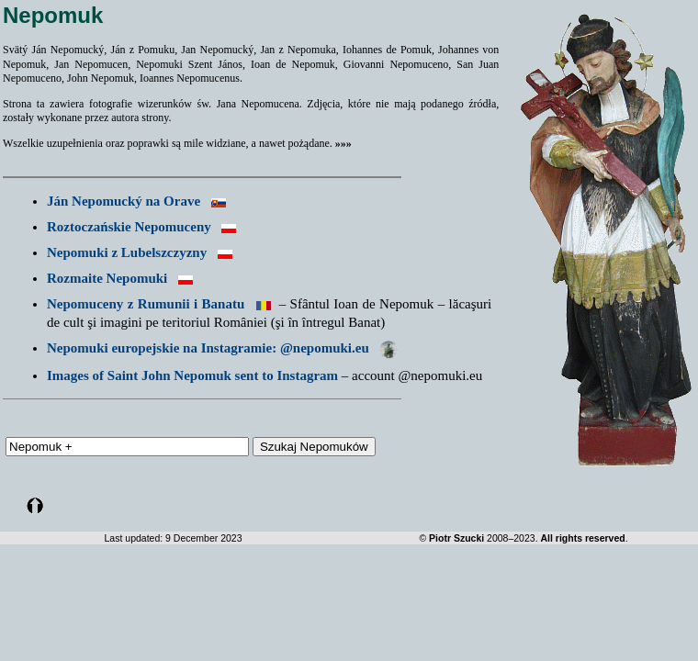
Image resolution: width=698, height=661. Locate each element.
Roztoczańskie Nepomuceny (129, 226)
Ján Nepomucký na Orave (123, 201)
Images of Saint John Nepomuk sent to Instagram (192, 375)
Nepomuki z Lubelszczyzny (127, 252)
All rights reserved (582, 537)
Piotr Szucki (456, 537)
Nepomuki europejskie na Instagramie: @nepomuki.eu (222, 348)
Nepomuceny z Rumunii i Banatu (145, 304)
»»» (343, 143)
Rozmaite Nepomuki (107, 278)
